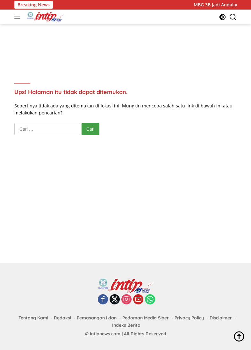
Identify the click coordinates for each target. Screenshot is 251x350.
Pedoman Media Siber (145, 318)
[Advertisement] (130, 45)
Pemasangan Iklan (97, 318)
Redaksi (62, 318)
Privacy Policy (189, 318)
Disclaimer (221, 318)
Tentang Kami (33, 318)
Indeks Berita (126, 325)
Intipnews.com (105, 334)
